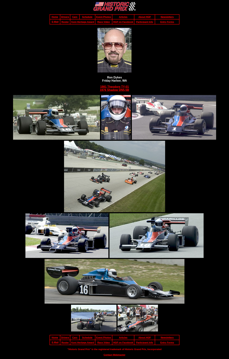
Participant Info (144, 22)
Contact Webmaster (114, 354)
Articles (123, 17)
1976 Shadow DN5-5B (114, 89)
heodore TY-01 (119, 86)
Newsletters (167, 17)
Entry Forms (167, 22)
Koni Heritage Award (82, 22)
